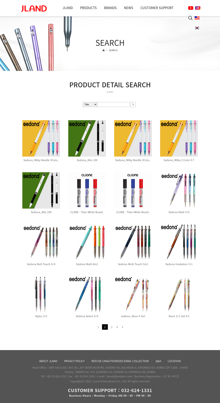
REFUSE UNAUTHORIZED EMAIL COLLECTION (120, 361)
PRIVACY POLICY (74, 361)
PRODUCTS (88, 7)
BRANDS (110, 7)
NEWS (128, 7)
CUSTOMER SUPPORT (157, 7)
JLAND (68, 7)
